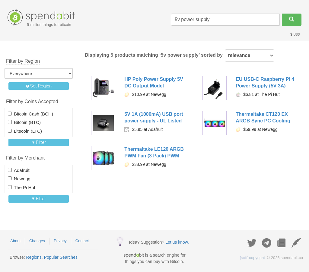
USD (295, 34)
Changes (37, 241)
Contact (82, 241)
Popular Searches (61, 257)
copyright (252, 257)
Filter (39, 142)
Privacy (60, 241)
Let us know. (177, 242)
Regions (33, 257)
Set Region (39, 86)
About (15, 241)
